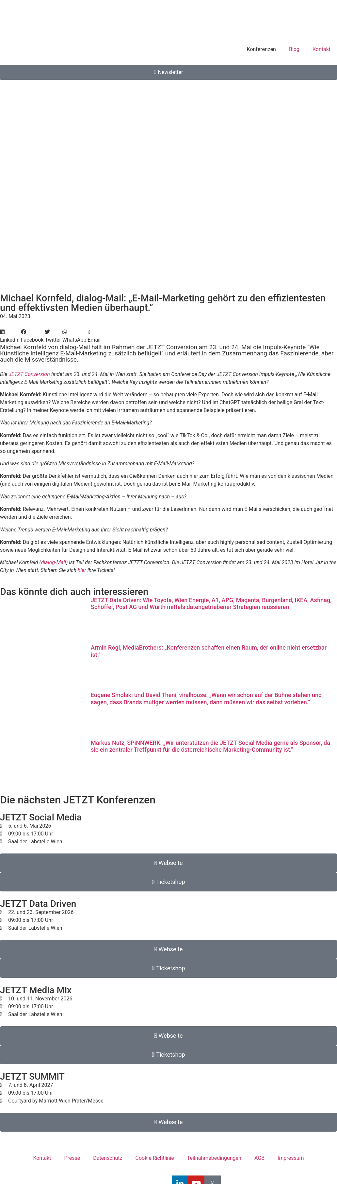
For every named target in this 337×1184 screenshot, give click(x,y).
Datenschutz (107, 1158)
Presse (72, 1158)
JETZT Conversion (29, 374)
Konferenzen (261, 49)
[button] (10, 336)
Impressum (291, 1158)
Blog (294, 49)
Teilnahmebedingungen (214, 1158)
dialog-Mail (53, 562)
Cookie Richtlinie (155, 1158)
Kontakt (321, 49)
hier (82, 570)
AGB (259, 1158)
